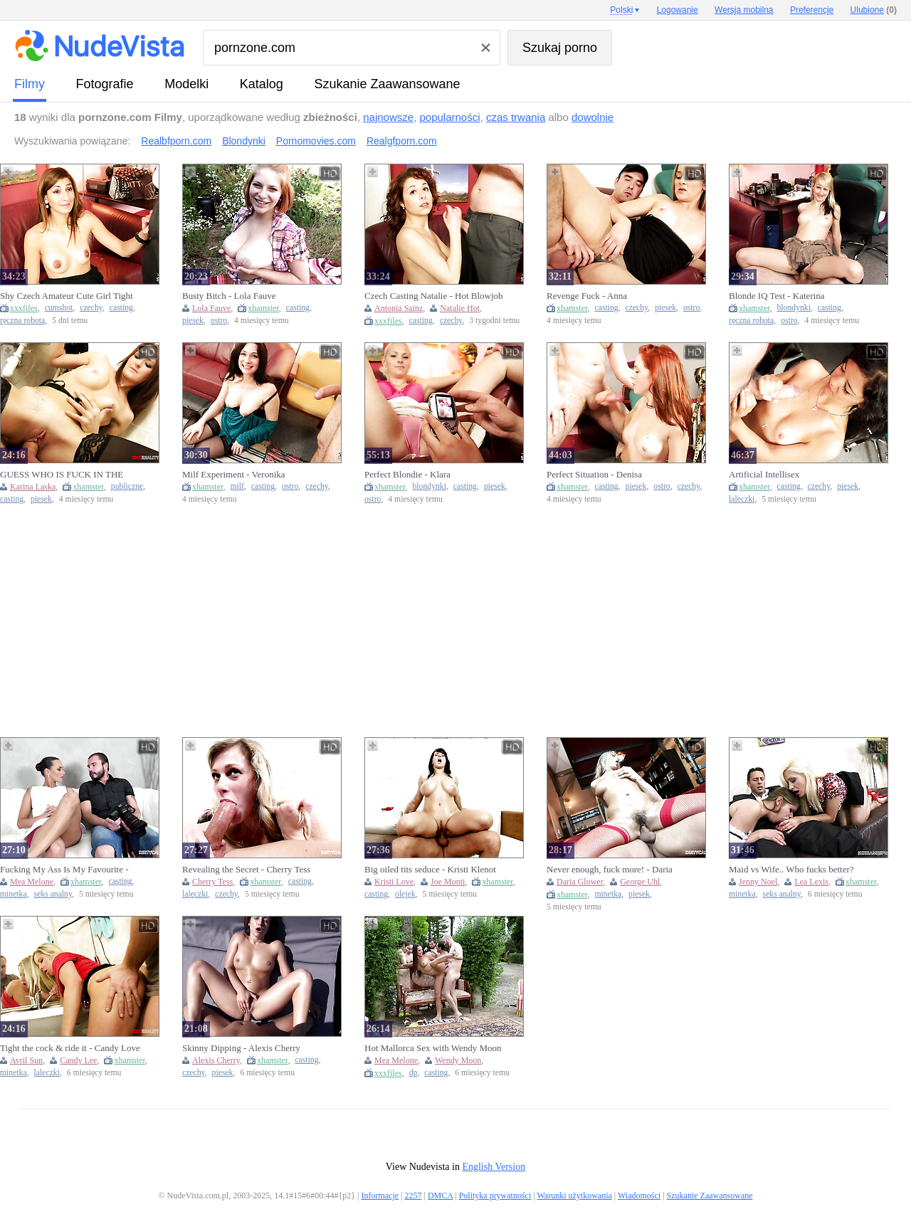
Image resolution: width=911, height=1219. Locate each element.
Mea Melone (31, 882)
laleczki (741, 499)
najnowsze (388, 117)
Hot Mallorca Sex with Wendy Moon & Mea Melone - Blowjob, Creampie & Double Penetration (433, 1048)
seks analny (53, 894)
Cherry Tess (212, 882)
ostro (219, 320)
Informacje (380, 1195)
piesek (193, 320)
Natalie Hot (460, 308)
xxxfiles (24, 308)
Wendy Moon (458, 1060)
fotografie (105, 84)
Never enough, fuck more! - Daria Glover (610, 869)
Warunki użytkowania (574, 1195)
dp (413, 1072)
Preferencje (811, 10)
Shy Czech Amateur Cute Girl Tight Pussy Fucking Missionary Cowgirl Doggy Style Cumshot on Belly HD (66, 296)
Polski (621, 10)
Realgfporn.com (402, 141)
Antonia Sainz (398, 308)
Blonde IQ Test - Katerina (777, 295)
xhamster (263, 308)
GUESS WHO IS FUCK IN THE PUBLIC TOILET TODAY (61, 474)
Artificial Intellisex (764, 474)
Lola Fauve (211, 308)
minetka (13, 894)
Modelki (186, 84)
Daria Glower (580, 882)
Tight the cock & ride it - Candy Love (70, 1048)
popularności (449, 117)
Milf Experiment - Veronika (233, 474)
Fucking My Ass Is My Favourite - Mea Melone (64, 869)
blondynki (794, 307)
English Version (493, 1166)
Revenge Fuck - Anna (587, 295)
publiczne (127, 486)
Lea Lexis (811, 882)
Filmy (29, 84)
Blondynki (243, 141)
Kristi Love (394, 882)
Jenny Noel (758, 882)
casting (121, 307)
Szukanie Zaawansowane (387, 84)
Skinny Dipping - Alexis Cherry (241, 1048)
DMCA (440, 1195)
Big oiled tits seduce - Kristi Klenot (430, 869)
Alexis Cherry (216, 1060)
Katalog (261, 84)
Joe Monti (448, 882)
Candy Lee (78, 1060)
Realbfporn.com (176, 141)
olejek (405, 894)
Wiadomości (639, 1195)
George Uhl (640, 882)
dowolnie (593, 117)
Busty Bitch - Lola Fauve (228, 295)
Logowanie (677, 10)
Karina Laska (33, 487)
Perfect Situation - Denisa (594, 474)
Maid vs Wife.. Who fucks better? (791, 869)
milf (237, 486)
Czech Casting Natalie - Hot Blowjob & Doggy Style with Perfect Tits (433, 296)
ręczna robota (22, 320)
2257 (412, 1195)
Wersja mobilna (744, 10)
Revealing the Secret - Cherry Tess (246, 869)
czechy (91, 307)
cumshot (59, 307)
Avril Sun (26, 1060)
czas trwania (515, 117)
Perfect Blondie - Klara (407, 474)
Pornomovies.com (316, 141)
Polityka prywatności (495, 1195)
